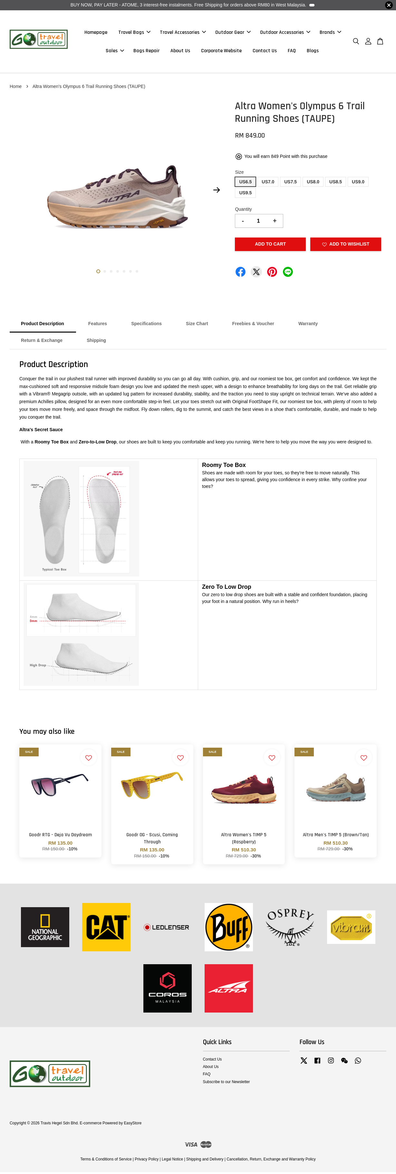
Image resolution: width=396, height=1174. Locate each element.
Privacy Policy (147, 1161)
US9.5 (245, 194)
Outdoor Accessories (285, 33)
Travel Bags (134, 33)
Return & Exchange (42, 342)
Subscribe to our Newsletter (226, 1083)
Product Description (42, 325)
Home (16, 88)
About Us (180, 51)
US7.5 (290, 183)
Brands (330, 33)
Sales (115, 51)
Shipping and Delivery (205, 1161)
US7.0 (268, 183)
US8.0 (313, 183)
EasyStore (132, 1125)
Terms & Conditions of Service (105, 1161)
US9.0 (358, 183)
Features (97, 325)
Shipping (96, 342)
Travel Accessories (183, 33)
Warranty (308, 325)
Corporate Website (221, 51)
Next (216, 192)
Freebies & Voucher (253, 325)
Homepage (95, 33)
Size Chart (197, 325)
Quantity (243, 211)
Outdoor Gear (233, 33)
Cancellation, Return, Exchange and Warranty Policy (271, 1161)
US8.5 (335, 183)
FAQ (292, 51)
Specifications (146, 325)
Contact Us (265, 51)
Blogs (313, 51)
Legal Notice (172, 1161)
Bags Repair (146, 51)
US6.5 (245, 183)
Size (239, 174)
